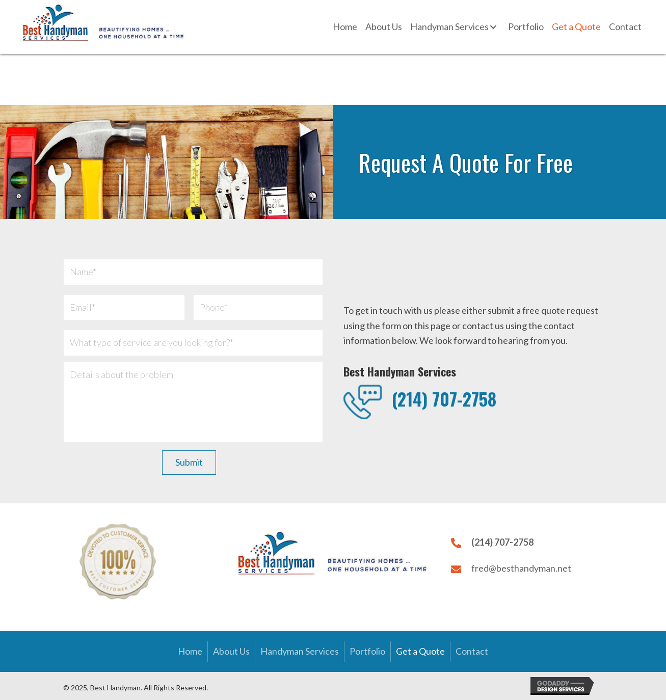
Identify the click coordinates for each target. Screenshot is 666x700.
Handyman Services (299, 651)
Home (190, 651)
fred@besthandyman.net (521, 568)
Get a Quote (420, 651)
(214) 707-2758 (444, 399)
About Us (231, 651)
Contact (472, 651)
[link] (345, 27)
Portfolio (367, 651)
